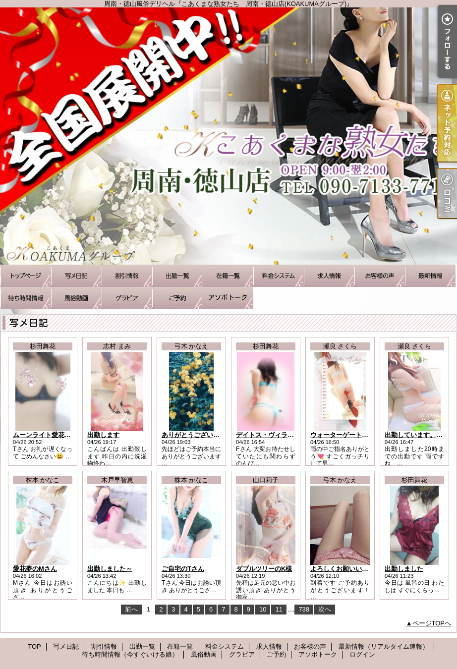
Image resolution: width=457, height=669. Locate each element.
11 (278, 609)
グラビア (127, 298)
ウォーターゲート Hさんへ (349, 435)
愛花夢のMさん (35, 568)
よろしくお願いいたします (349, 568)
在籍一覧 (228, 276)
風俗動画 (76, 298)
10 (262, 609)
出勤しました (404, 568)
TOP (25, 276)
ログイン (362, 654)
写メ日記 (76, 276)
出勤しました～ (109, 568)
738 (303, 609)
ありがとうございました (197, 435)
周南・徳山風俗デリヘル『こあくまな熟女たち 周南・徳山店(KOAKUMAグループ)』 (228, 136)
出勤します (103, 435)
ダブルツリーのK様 (264, 568)
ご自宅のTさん (183, 568)
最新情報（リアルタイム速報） (430, 276)
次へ (324, 609)
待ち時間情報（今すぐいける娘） (25, 298)
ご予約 (177, 298)
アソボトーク (228, 298)
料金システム (278, 276)
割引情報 (127, 276)
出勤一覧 (177, 276)
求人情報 (329, 276)
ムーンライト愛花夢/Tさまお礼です (64, 435)
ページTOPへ (432, 623)
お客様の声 (379, 276)
